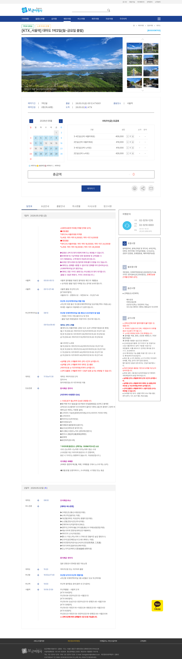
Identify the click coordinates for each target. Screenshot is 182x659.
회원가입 (132, 2)
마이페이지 (140, 2)
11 (36, 143)
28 (51, 154)
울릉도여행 (40, 19)
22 (56, 148)
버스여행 (81, 19)
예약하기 (91, 188)
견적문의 (149, 2)
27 (46, 154)
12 (41, 143)
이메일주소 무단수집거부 (108, 641)
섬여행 (54, 19)
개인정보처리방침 (74, 641)
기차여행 (25, 19)
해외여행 (67, 19)
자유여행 (109, 19)
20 (46, 148)
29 (56, 154)
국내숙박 (123, 19)
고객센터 (158, 2)
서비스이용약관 (39, 641)
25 (36, 154)
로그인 (125, 2)
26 (41, 154)
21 (51, 148)
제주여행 (95, 19)
